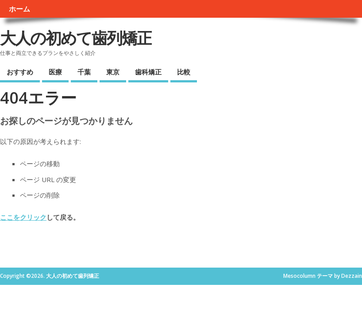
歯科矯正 (148, 71)
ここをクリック (23, 217)
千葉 (84, 71)
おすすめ (20, 71)
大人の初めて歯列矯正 (76, 38)
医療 (55, 71)
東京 (112, 71)
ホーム (19, 9)
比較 (183, 71)
